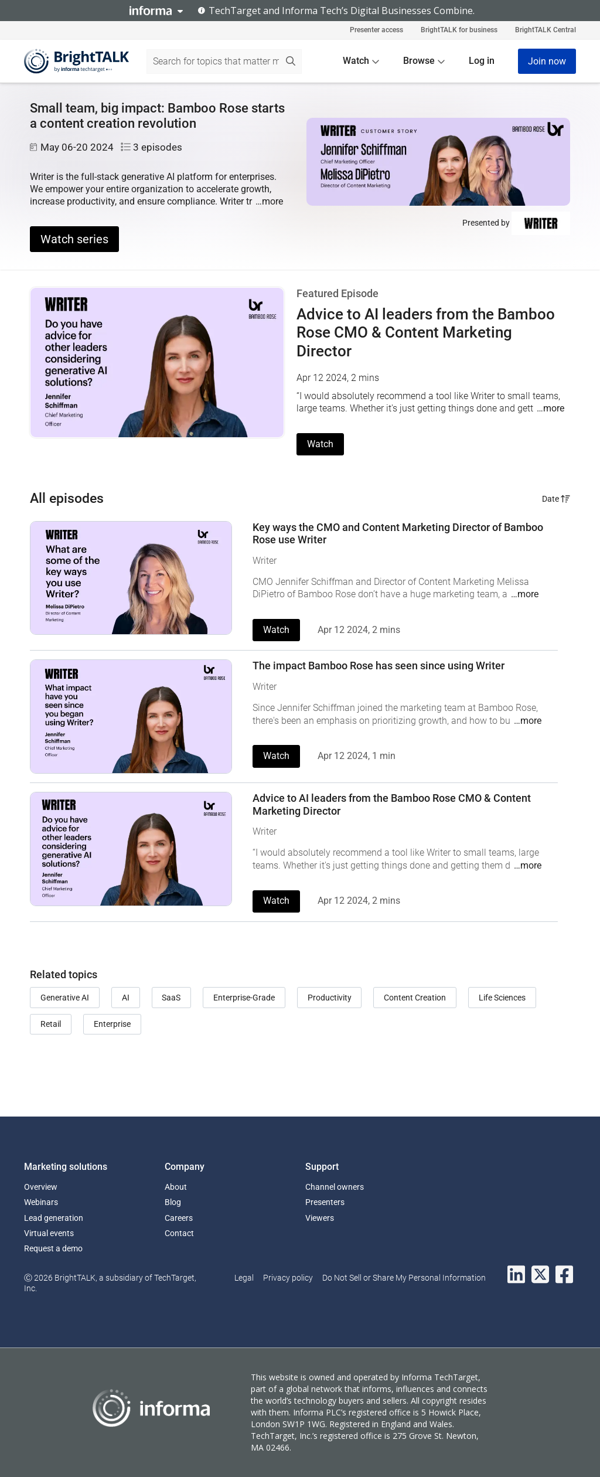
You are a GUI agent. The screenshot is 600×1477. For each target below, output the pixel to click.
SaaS (171, 997)
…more (269, 201)
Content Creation (415, 997)
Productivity (330, 997)
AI (125, 997)
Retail (50, 1024)
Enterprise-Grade (244, 997)
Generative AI (64, 997)
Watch (320, 444)
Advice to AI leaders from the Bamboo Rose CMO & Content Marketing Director (425, 332)
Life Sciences (502, 997)
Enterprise (112, 1024)
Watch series (74, 239)
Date (556, 498)
